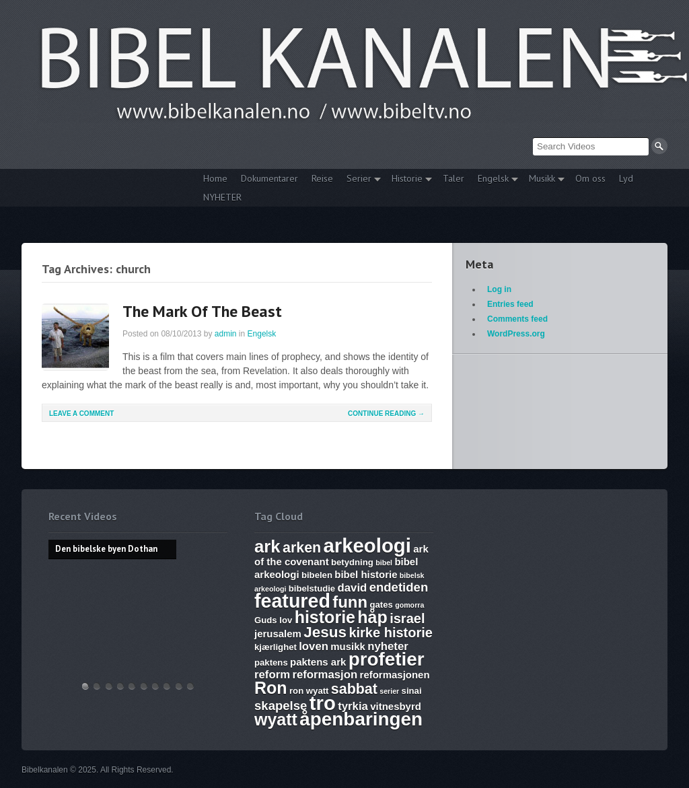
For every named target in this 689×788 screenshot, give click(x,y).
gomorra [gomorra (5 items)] (409, 605)
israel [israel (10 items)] (407, 618)
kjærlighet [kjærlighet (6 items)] (275, 647)
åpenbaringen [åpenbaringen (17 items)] (361, 719)
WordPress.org (516, 333)
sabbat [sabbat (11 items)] (354, 689)
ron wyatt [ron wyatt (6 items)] (308, 691)
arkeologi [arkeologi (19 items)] (367, 545)
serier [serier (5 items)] (389, 691)
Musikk (543, 180)
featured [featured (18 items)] (292, 601)
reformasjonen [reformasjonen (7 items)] (395, 674)
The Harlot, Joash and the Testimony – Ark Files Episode (155, 686)
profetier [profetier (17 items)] (387, 659)
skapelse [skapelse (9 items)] (280, 706)
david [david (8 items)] (352, 587)
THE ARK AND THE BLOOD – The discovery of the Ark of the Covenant (109, 686)
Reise (322, 178)
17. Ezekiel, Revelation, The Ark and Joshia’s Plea (144, 686)
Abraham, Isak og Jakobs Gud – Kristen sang (167, 686)
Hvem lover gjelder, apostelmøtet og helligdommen (97, 686)
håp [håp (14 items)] (372, 617)
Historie (408, 180)
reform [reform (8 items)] (272, 674)
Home (215, 178)
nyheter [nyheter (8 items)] (387, 646)
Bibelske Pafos (190, 686)
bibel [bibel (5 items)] (383, 563)
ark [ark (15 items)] (267, 546)
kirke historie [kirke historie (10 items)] (391, 632)
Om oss (590, 178)
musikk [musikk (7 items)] (347, 646)
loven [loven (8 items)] (313, 646)
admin (226, 333)
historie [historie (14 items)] (325, 617)
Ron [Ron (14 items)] (270, 687)
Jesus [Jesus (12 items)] (325, 632)
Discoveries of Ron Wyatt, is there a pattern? (120, 686)
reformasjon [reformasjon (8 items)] (324, 674)
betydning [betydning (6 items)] (352, 562)
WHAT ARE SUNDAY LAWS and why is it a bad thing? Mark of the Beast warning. (132, 686)
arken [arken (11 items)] (302, 548)
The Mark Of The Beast (202, 311)
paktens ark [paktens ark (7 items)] (318, 662)
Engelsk (494, 180)
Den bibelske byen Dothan (85, 686)
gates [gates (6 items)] (380, 605)
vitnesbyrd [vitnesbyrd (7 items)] (395, 706)
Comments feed (517, 319)
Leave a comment (81, 413)
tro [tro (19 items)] (323, 703)
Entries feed (510, 304)
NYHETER (222, 197)
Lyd (626, 178)
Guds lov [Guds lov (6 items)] (273, 620)
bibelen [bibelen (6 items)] (316, 575)
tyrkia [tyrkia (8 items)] (353, 706)
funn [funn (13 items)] (349, 602)
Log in (499, 289)
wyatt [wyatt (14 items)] (275, 719)
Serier (360, 180)
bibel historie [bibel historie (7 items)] (365, 574)
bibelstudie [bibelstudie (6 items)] (312, 588)
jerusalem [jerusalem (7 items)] (277, 633)
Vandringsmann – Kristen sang (179, 686)
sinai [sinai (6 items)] (412, 691)
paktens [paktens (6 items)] (271, 662)
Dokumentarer (269, 178)
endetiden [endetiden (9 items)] (399, 587)
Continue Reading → (386, 413)
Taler (453, 178)
